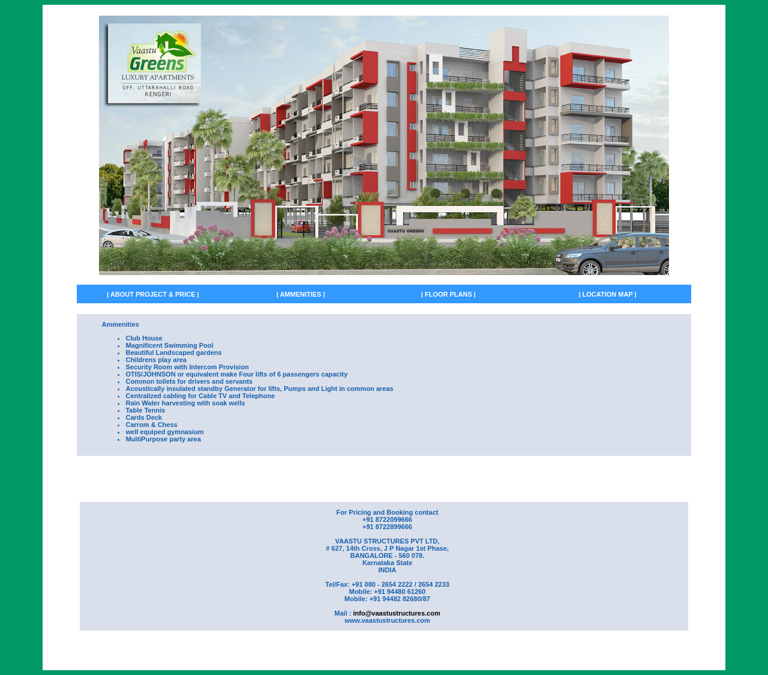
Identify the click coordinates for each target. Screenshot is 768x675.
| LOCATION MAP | (607, 294)
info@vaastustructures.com (396, 613)
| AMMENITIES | (301, 294)
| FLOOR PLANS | (448, 294)
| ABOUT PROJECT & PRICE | (153, 294)
